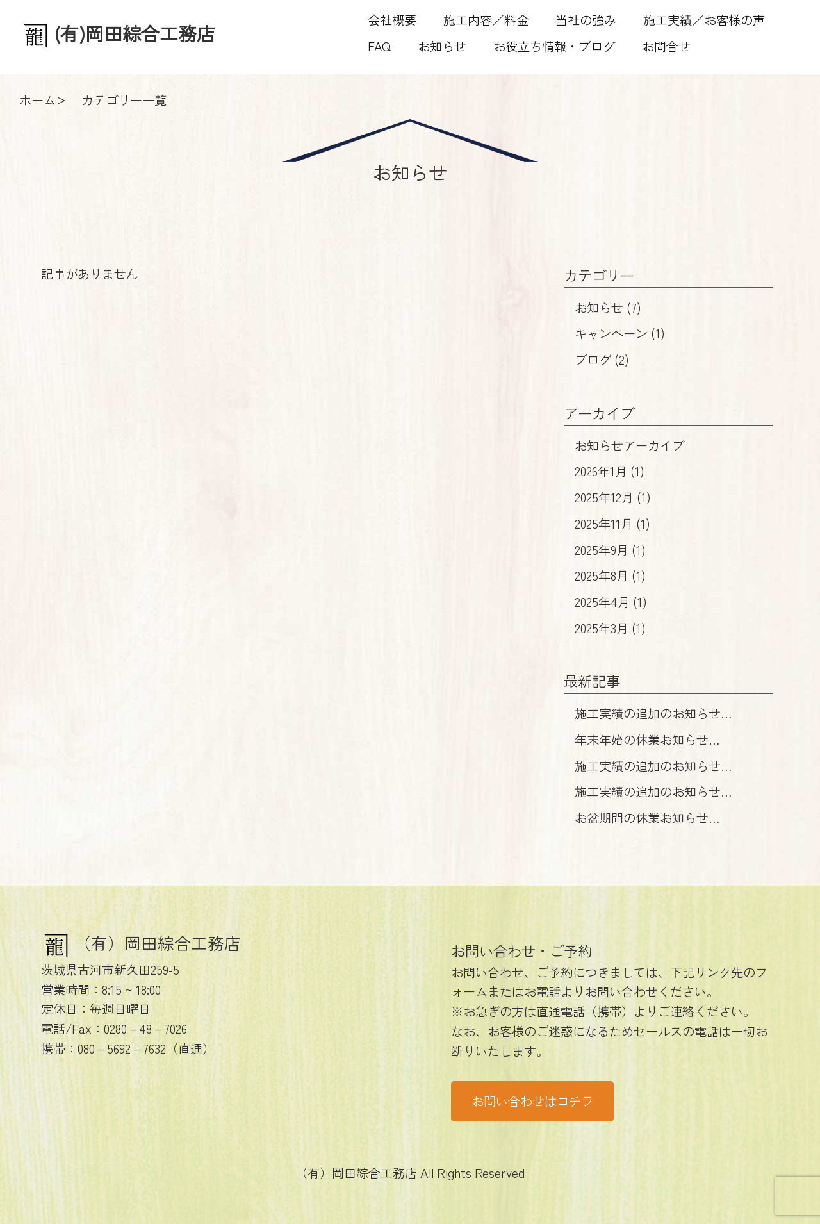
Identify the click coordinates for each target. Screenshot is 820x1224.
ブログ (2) (602, 359)
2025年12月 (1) (613, 497)
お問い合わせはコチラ (532, 1101)
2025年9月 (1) (610, 550)
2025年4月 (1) (611, 602)
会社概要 (392, 20)
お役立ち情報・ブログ (554, 46)
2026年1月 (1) (609, 471)
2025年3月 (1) (610, 628)
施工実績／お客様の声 (704, 20)
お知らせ (442, 46)
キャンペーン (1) (620, 333)
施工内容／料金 (486, 20)
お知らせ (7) (608, 308)
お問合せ (666, 46)
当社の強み (585, 20)
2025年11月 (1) (612, 524)
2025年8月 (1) (610, 575)
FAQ (379, 46)
